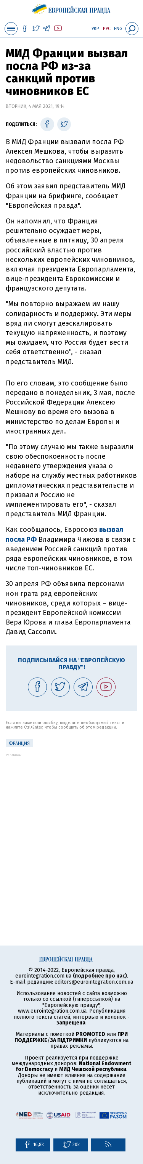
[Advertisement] (71, 828)
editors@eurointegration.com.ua (94, 982)
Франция (19, 743)
